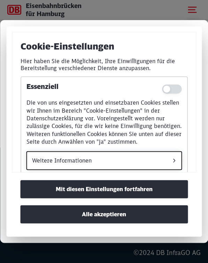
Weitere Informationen (62, 160)
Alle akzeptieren (104, 214)
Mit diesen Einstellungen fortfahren (104, 189)
